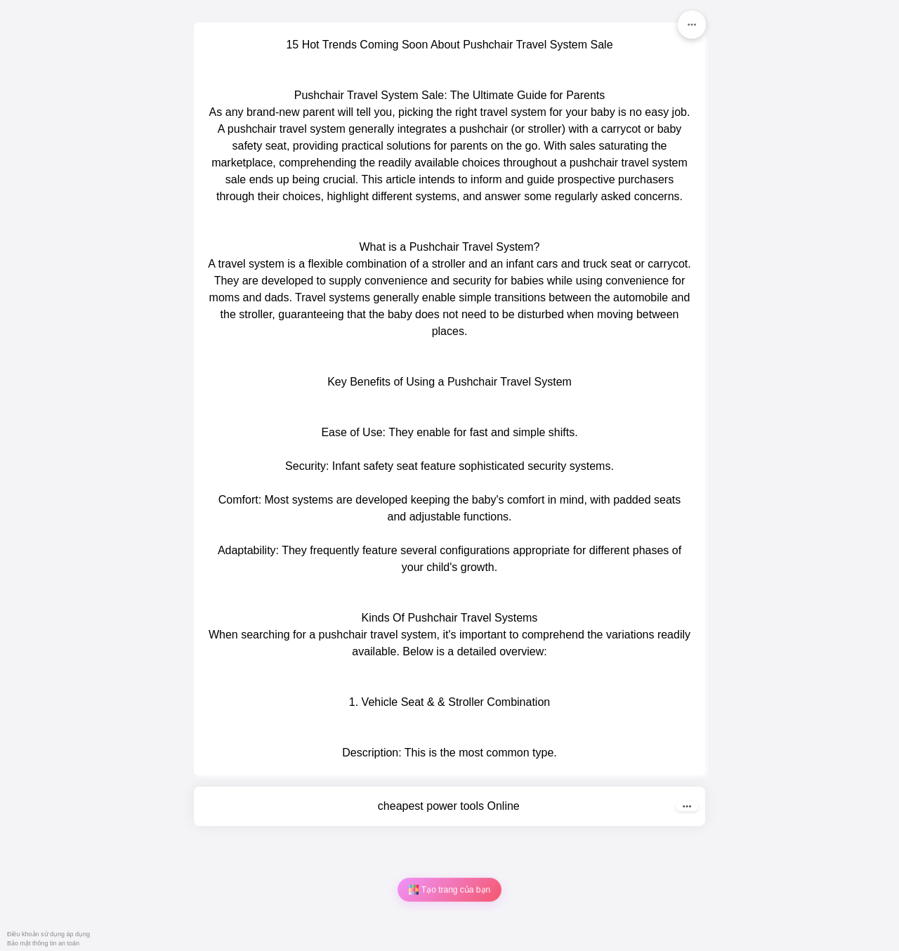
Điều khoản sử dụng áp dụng (48, 934)
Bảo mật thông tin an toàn (43, 943)
